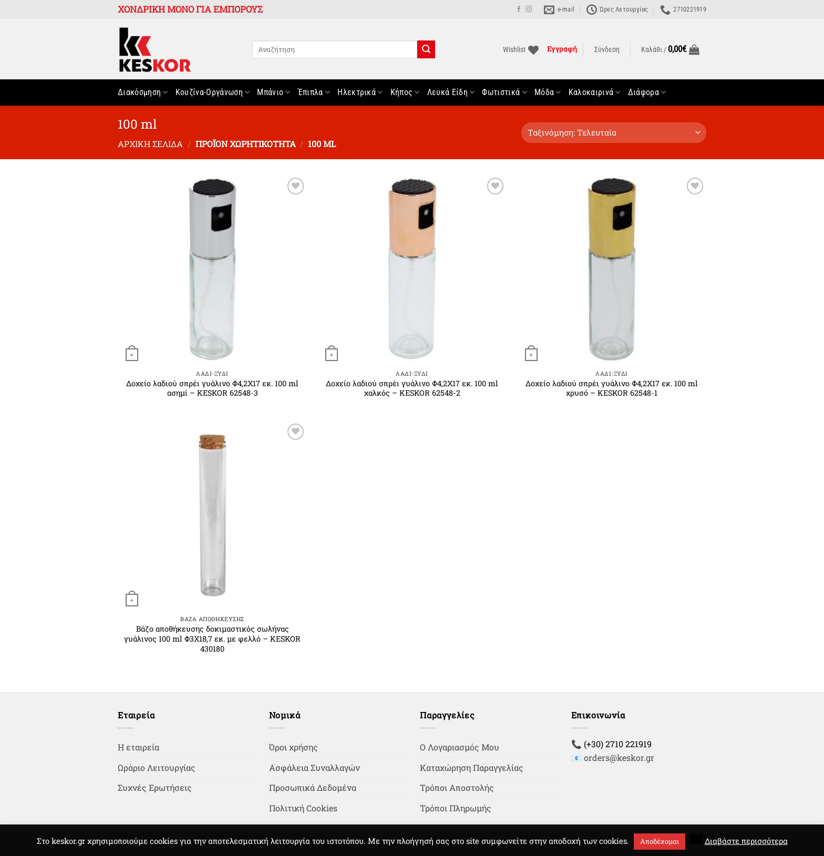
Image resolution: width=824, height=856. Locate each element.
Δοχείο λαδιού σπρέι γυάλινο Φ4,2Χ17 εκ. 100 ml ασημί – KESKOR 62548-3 (212, 388)
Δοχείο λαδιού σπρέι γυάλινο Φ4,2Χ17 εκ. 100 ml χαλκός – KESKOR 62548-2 (412, 388)
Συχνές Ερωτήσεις (155, 787)
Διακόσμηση (143, 92)
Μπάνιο (273, 92)
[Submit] (426, 49)
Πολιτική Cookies (303, 807)
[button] (607, 50)
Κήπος (405, 92)
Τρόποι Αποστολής (457, 787)
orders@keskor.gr (619, 757)
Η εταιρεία (138, 746)
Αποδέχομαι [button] (659, 841)
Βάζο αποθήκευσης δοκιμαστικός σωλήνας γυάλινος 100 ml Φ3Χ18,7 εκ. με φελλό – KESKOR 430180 (212, 638)
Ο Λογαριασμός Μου (459, 746)
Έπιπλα (314, 92)
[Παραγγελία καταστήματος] (613, 132)
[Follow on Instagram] (529, 9)
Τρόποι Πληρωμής (455, 807)
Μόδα (547, 92)
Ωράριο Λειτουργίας (156, 767)
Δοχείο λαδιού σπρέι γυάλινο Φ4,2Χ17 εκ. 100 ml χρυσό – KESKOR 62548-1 (612, 388)
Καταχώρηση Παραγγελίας (471, 767)
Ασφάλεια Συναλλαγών (314, 767)
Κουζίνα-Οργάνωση (213, 92)
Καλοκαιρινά (595, 92)
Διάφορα (647, 92)
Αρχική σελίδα (150, 143)
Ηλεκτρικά (360, 92)
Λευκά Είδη (451, 92)
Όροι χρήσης (293, 746)
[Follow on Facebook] (519, 9)
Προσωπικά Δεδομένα (312, 787)
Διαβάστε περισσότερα (746, 841)
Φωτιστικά (504, 92)
